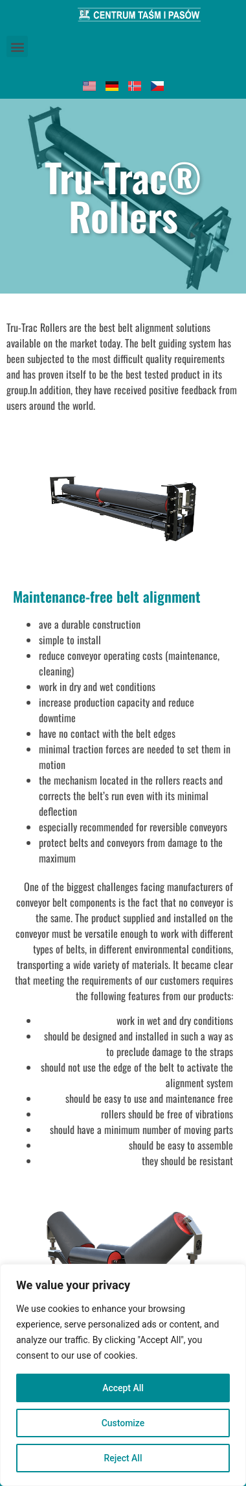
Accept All (123, 1388)
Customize (123, 1423)
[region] (123, 1375)
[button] (17, 46)
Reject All (123, 1458)
